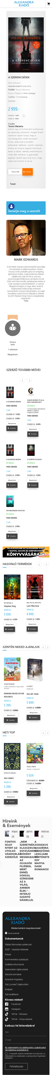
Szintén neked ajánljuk (21, 647)
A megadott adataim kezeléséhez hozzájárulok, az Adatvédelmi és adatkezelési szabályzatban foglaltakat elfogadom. (25, 1056)
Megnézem (12, 423)
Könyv (10, 93)
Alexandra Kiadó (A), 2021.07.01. (19, 86)
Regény (18, 93)
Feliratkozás (16, 1066)
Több (26, 301)
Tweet (13, 184)
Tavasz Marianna (23, 90)
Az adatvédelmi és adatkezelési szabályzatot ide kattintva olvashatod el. (25, 1048)
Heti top (9, 732)
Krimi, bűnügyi (29, 93)
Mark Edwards (14, 83)
